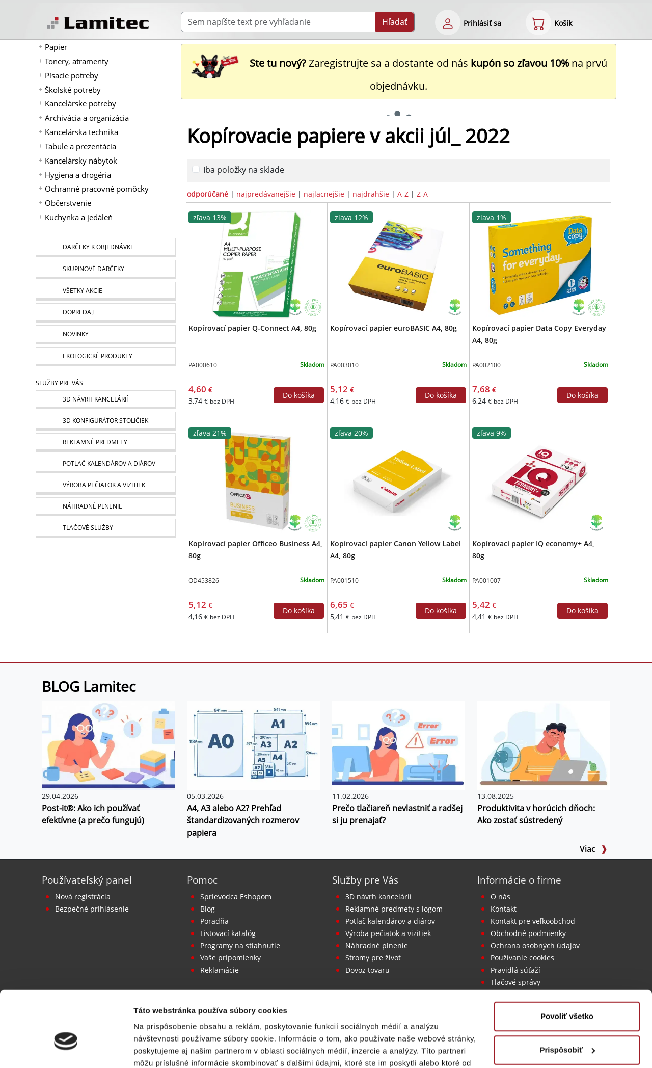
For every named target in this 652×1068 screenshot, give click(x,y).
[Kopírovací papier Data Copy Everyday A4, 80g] (539, 264)
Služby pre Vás (365, 880)
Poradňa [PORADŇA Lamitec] (214, 921)
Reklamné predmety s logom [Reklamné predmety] (394, 909)
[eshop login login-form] (447, 22)
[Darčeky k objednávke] (105, 247)
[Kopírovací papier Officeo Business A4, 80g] (256, 479)
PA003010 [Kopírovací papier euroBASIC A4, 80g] (344, 365)
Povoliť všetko (566, 960)
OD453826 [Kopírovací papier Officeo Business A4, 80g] (203, 580)
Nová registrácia (83, 896)
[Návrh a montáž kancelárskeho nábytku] (105, 400)
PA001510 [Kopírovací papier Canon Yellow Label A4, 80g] (344, 580)
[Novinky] (105, 335)
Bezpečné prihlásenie (92, 909)
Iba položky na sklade (243, 169)
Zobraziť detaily (162, 1048)
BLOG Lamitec (88, 686)
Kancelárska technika (81, 132)
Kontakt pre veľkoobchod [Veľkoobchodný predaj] (533, 921)
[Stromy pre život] (313, 306)
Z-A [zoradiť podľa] (422, 194)
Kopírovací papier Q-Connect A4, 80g (252, 328)
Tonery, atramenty (76, 61)
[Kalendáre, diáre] (105, 464)
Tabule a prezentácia (80, 146)
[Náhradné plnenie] (105, 507)
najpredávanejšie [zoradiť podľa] (265, 194)
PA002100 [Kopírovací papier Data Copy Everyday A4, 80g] (486, 365)
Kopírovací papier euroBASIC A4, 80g (393, 328)
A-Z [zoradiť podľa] (403, 194)
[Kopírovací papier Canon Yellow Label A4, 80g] (398, 479)
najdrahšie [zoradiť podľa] (370, 194)
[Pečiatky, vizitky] (105, 485)
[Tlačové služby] (105, 528)
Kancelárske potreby (80, 103)
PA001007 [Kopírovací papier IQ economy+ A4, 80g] (486, 580)
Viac (593, 849)
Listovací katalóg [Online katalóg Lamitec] (228, 933)
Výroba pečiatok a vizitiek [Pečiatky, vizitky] (388, 933)
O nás (500, 896)
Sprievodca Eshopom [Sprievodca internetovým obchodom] (235, 896)
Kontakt (504, 909)
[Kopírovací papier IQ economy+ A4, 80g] (539, 479)
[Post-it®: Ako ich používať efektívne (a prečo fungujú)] (108, 744)
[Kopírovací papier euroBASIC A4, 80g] (398, 264)
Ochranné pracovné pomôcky (97, 188)
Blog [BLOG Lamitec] (207, 909)
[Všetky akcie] (105, 291)
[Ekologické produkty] (105, 357)
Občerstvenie (68, 203)
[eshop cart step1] (538, 22)
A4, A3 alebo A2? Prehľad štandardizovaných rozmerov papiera (243, 820)
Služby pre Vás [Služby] (59, 383)
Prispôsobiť (567, 994)
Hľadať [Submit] (395, 22)
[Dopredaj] (105, 313)
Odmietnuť (566, 1027)
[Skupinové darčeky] (105, 269)
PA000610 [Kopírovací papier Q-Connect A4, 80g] (202, 365)
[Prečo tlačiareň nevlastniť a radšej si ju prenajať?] (398, 744)
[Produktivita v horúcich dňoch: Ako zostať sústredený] (543, 744)
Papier (56, 47)
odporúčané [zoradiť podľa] (207, 194)
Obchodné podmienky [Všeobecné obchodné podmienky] (528, 933)
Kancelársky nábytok (81, 160)
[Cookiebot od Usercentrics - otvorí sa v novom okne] (66, 1048)
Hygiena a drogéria (78, 175)
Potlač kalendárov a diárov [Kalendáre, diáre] (390, 921)
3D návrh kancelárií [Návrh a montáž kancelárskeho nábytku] (378, 896)
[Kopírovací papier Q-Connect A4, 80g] (256, 264)
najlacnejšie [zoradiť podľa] (324, 194)
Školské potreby (73, 90)
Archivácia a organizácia (87, 118)
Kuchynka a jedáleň (79, 217)
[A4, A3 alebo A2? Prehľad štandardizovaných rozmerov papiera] (253, 744)
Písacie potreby (71, 75)
